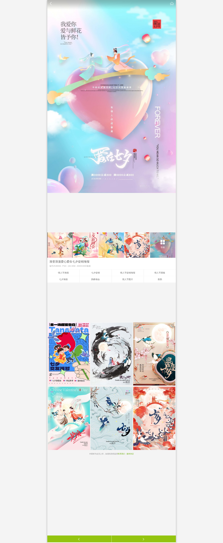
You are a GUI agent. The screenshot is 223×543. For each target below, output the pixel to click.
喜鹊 (160, 279)
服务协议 (130, 454)
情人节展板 (159, 273)
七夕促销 (95, 273)
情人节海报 (63, 273)
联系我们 (121, 454)
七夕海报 (63, 279)
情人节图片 (127, 279)
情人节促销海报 (127, 273)
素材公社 (172, 3)
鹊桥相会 (95, 279)
